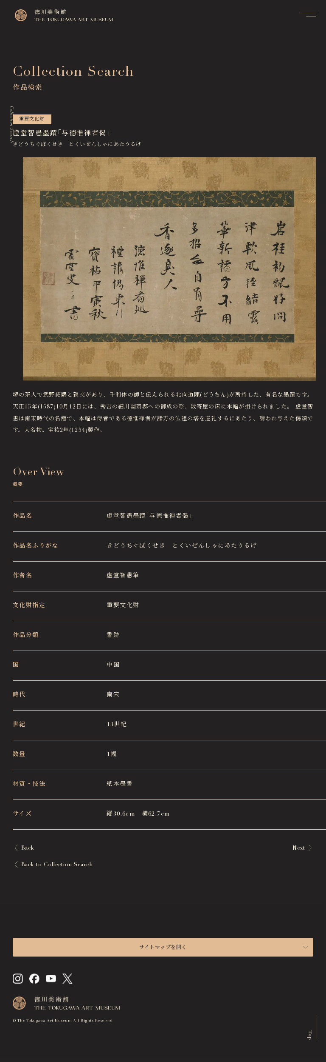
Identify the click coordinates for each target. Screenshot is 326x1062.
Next (298, 848)
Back (27, 848)
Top (309, 1037)
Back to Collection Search (57, 865)
